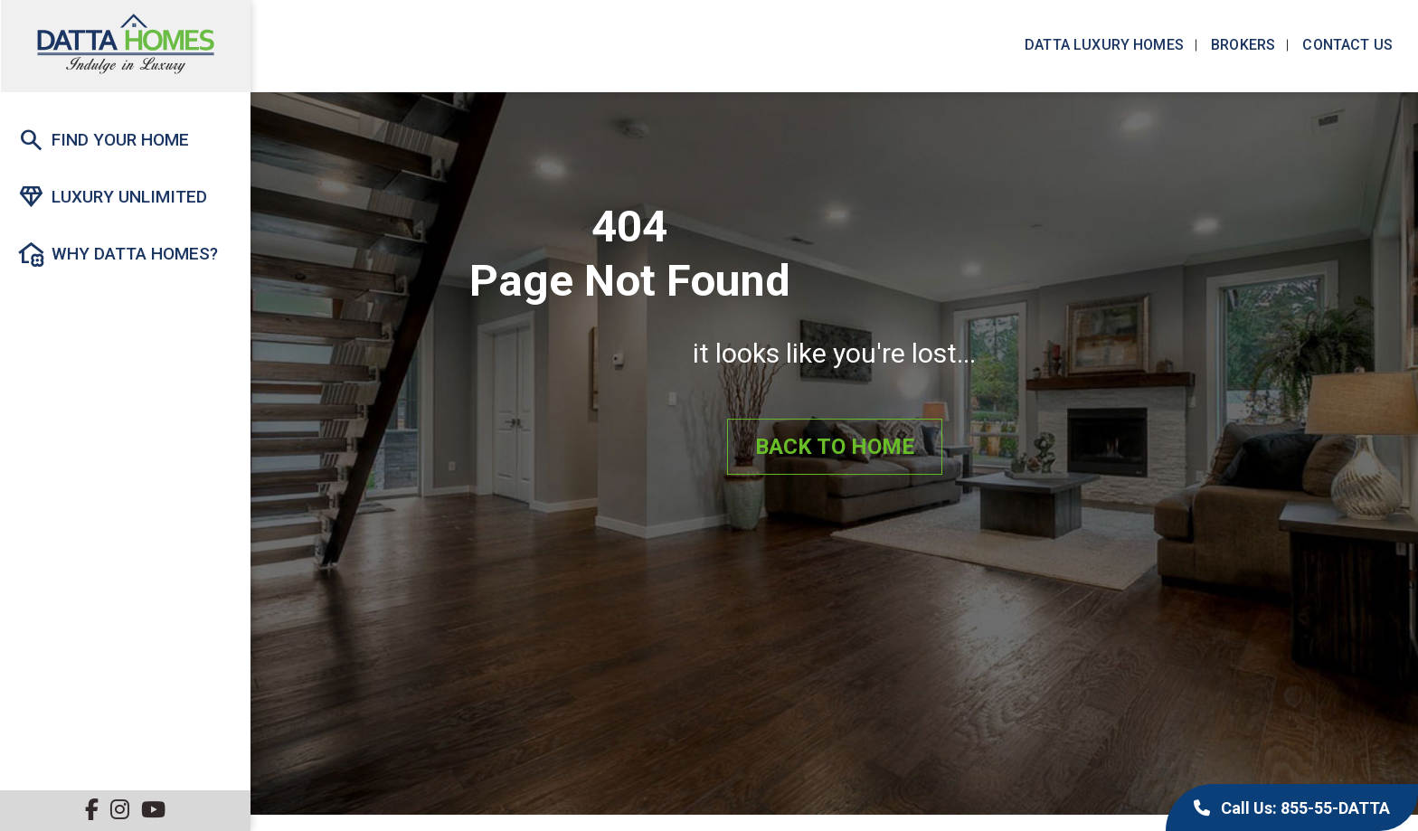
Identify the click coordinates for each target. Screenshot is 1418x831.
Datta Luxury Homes (1102, 44)
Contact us (1346, 44)
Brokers (1241, 44)
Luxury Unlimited (112, 197)
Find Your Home (103, 140)
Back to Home (834, 446)
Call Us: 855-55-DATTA (1292, 807)
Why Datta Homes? (117, 254)
